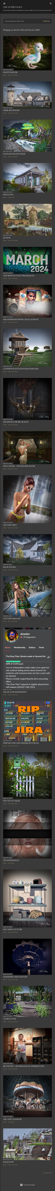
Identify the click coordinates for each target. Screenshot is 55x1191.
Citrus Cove (9, 1018)
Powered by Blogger (27, 1185)
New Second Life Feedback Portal (21, 743)
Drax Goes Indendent (15, 692)
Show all (46, 21)
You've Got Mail (11, 800)
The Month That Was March (18, 275)
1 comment (11, 197)
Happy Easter (10, 72)
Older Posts (47, 1173)
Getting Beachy (11, 618)
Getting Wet (10, 525)
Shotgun (8, 194)
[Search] (50, 3)
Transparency (11, 860)
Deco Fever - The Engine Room (19, 466)
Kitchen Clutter (12, 929)
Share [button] (4, 75)
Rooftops (8, 1162)
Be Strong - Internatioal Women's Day (23, 1066)
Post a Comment (13, 75)
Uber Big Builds (11, 110)
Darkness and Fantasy (15, 976)
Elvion (6, 237)
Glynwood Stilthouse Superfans (20, 368)
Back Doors (9, 567)
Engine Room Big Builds (15, 422)
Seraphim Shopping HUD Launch (20, 319)
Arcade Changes (12, 1119)
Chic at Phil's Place (12, 7)
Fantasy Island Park (14, 154)
